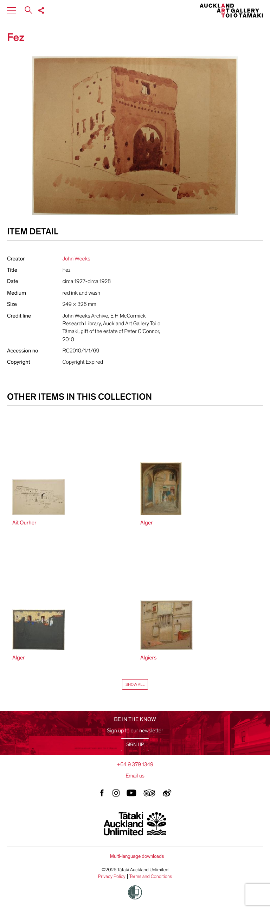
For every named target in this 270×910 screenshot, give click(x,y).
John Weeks (76, 259)
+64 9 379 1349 (135, 764)
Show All (135, 684)
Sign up (135, 744)
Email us (135, 776)
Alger (146, 523)
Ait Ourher (24, 523)
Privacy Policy (112, 876)
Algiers (148, 658)
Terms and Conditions (150, 876)
